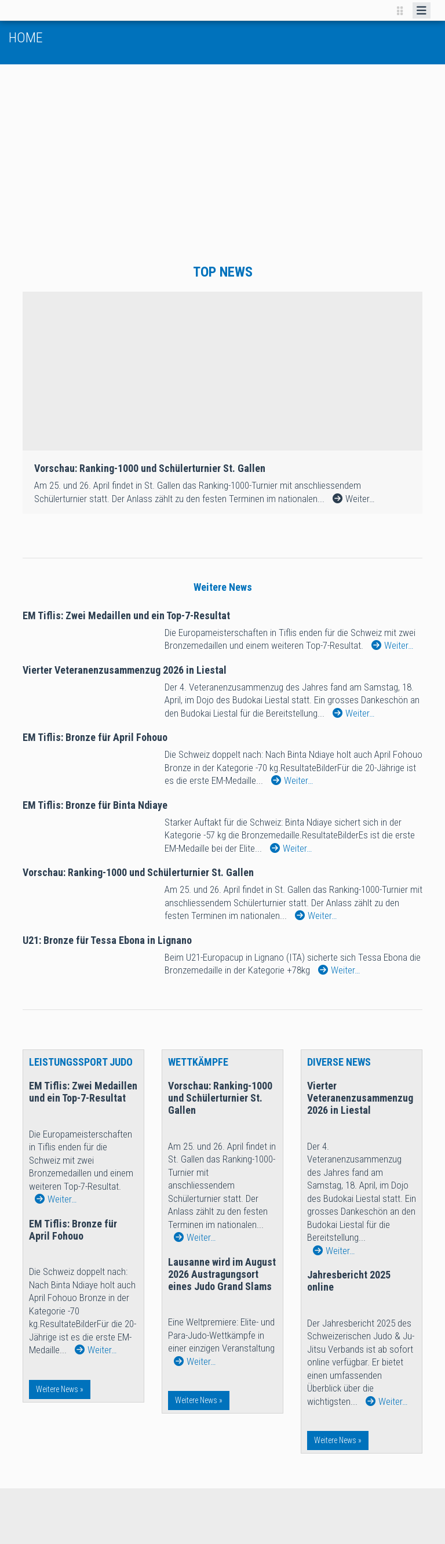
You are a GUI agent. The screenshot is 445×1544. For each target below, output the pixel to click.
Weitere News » (59, 1389)
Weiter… (392, 645)
